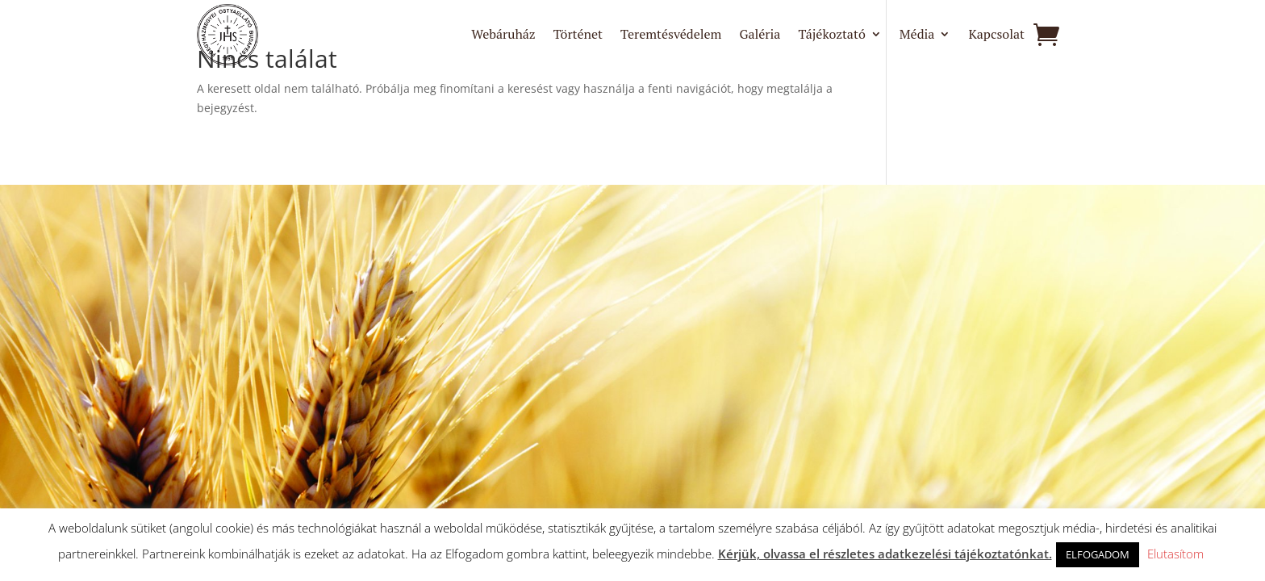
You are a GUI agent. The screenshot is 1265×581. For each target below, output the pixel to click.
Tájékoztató (831, 35)
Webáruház (503, 35)
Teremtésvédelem (670, 35)
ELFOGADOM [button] (1097, 554)
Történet (578, 35)
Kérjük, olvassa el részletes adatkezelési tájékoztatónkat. (885, 553)
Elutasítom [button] (1175, 553)
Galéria (759, 35)
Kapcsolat (996, 35)
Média (917, 35)
